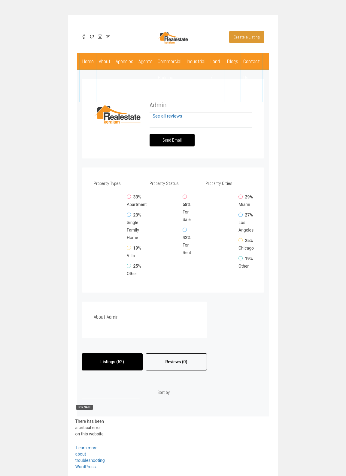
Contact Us (251, 69)
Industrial (196, 61)
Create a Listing (247, 37)
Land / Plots (216, 77)
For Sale (84, 407)
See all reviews (167, 116)
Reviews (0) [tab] (176, 361)
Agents (145, 61)
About (105, 61)
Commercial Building (169, 69)
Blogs (232, 61)
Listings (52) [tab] (112, 361)
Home (88, 61)
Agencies (124, 61)
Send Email (172, 140)
